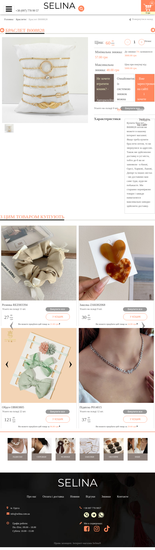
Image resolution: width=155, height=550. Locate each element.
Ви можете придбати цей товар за (39, 324)
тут (119, 109)
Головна (8, 19)
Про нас (31, 496)
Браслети (21, 19)
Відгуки (90, 496)
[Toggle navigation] (9, 9)
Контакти (122, 496)
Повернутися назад (142, 19)
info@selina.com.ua (20, 513)
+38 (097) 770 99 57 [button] (27, 10)
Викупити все (132, 108)
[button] (11, 326)
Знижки (106, 496)
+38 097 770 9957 (92, 508)
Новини (74, 496)
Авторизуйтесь (107, 100)
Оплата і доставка (53, 496)
